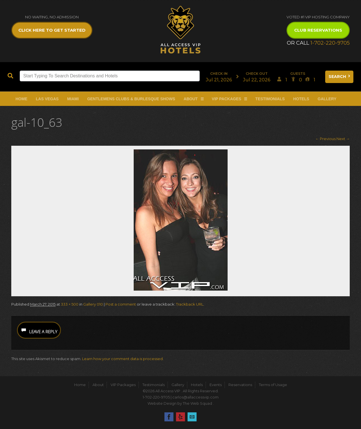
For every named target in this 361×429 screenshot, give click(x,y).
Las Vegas (47, 99)
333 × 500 (69, 304)
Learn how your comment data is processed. (123, 358)
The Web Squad (198, 403)
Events (216, 384)
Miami (73, 99)
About (191, 99)
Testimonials (270, 99)
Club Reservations (318, 30)
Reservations (240, 384)
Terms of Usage (273, 384)
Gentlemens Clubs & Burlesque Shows (131, 99)
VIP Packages (226, 99)
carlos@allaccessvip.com (195, 397)
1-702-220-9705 (330, 43)
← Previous (325, 138)
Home (21, 99)
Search (340, 76)
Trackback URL (189, 304)
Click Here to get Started (51, 30)
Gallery (327, 99)
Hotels (301, 99)
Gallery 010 (93, 304)
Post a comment (120, 304)
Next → (343, 138)
